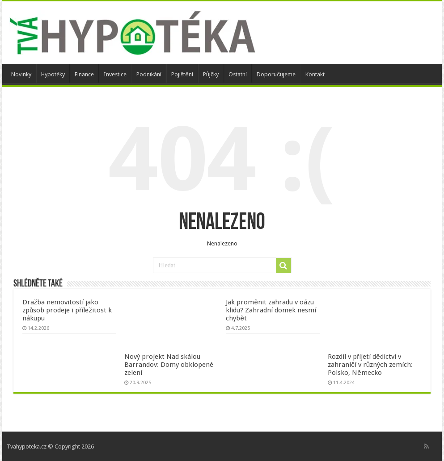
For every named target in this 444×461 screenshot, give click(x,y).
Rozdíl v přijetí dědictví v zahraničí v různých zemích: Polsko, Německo (370, 365)
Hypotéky (53, 74)
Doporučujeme (276, 74)
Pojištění (182, 74)
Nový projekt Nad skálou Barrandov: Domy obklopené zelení (168, 365)
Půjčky (211, 74)
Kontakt (315, 74)
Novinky (21, 74)
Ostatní (237, 74)
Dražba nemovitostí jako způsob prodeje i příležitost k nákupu (67, 310)
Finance (84, 74)
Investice (115, 74)
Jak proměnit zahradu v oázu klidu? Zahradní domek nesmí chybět (271, 310)
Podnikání (148, 74)
